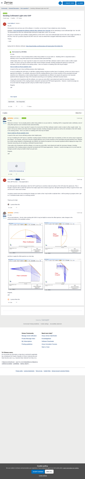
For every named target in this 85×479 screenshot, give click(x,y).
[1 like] (14, 204)
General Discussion (14, 8)
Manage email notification (29, 335)
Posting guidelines (27, 344)
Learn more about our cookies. (71, 468)
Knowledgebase (46, 338)
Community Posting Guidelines (31, 324)
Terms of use (39, 371)
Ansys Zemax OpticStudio (49, 335)
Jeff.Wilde (10, 118)
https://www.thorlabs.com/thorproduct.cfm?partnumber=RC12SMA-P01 (44, 46)
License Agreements (29, 371)
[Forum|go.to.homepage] (8, 3)
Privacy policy (19, 371)
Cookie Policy (47, 371)
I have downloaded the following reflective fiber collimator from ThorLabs (31, 30)
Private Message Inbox (28, 338)
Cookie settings (45, 324)
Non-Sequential (20, 101)
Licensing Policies (64, 371)
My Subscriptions (27, 341)
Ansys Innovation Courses (49, 344)
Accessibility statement (56, 324)
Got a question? (24, 8)
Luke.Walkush (11, 23)
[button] (2, 3)
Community (4, 8)
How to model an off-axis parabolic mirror (21, 66)
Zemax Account (56, 371)
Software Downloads (48, 341)
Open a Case (46, 347)
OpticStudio (11, 101)
